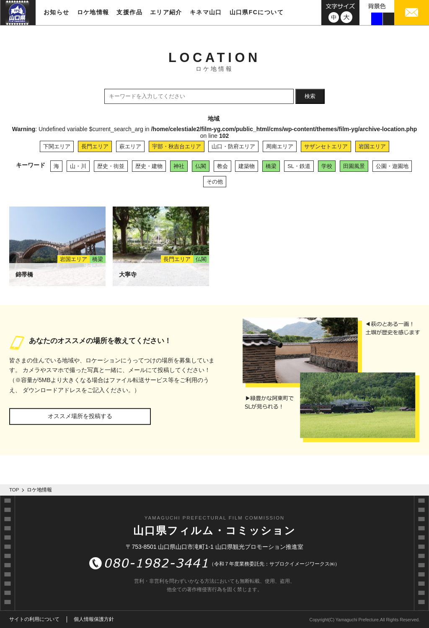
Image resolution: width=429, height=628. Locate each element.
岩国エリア (372, 146)
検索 (310, 96)
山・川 (78, 166)
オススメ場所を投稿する (80, 416)
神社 (178, 166)
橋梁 (271, 166)
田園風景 (354, 166)
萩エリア (130, 146)
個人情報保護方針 (94, 619)
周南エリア (279, 146)
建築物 (246, 166)
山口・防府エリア (233, 146)
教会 (222, 166)
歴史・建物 (149, 166)
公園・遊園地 (392, 166)
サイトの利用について (34, 619)
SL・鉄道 (298, 166)
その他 (215, 181)
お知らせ (57, 12)
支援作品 (129, 12)
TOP (14, 489)
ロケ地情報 (93, 12)
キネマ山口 (206, 12)
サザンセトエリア (326, 146)
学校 (326, 166)
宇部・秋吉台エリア (176, 146)
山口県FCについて (257, 12)
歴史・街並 (110, 166)
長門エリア (95, 146)
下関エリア (56, 146)
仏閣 (200, 166)
